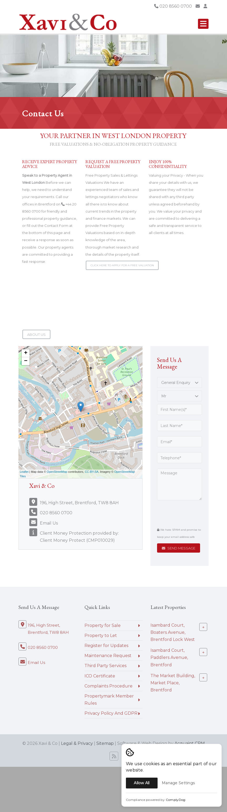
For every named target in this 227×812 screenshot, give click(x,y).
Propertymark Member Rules (109, 700)
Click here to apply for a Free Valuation (122, 265)
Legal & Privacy (77, 743)
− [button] (25, 361)
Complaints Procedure (108, 686)
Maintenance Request (107, 655)
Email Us (49, 523)
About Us (36, 334)
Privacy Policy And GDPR (111, 713)
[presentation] (189, 514)
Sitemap (105, 743)
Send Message (178, 548)
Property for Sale (102, 625)
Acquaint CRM (189, 743)
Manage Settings (178, 783)
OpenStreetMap (57, 471)
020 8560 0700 (173, 6)
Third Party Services (105, 665)
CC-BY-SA (91, 471)
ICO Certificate (99, 675)
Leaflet (24, 471)
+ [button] (25, 353)
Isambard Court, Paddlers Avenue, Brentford (169, 657)
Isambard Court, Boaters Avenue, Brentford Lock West (172, 632)
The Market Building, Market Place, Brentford (172, 682)
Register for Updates (106, 645)
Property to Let (100, 635)
